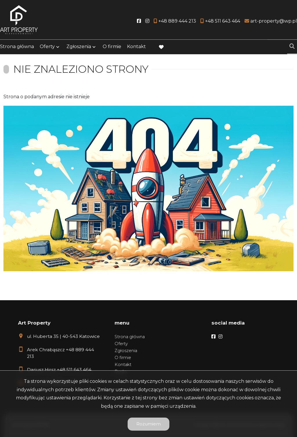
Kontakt (136, 47)
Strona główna (17, 47)
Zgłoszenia (78, 47)
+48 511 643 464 (74, 369)
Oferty (47, 47)
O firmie (112, 47)
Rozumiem (148, 424)
